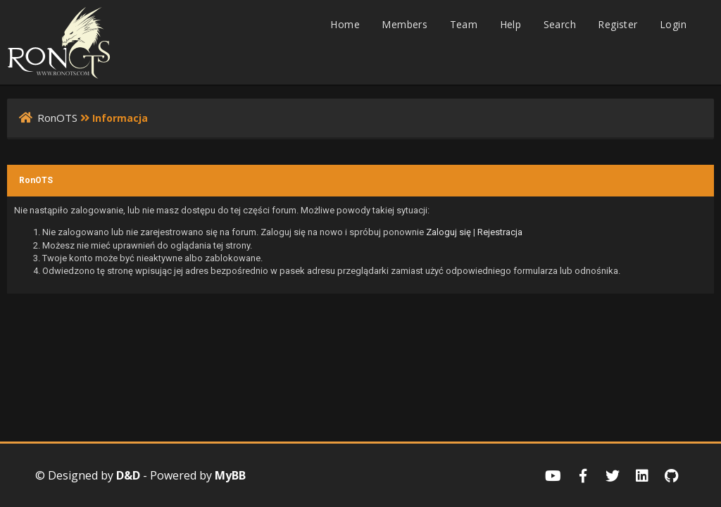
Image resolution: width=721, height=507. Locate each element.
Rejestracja (499, 232)
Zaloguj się (448, 232)
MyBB (230, 475)
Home (345, 24)
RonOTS (57, 118)
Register (617, 24)
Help (511, 24)
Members (404, 24)
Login (673, 24)
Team (464, 24)
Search (560, 24)
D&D (128, 475)
